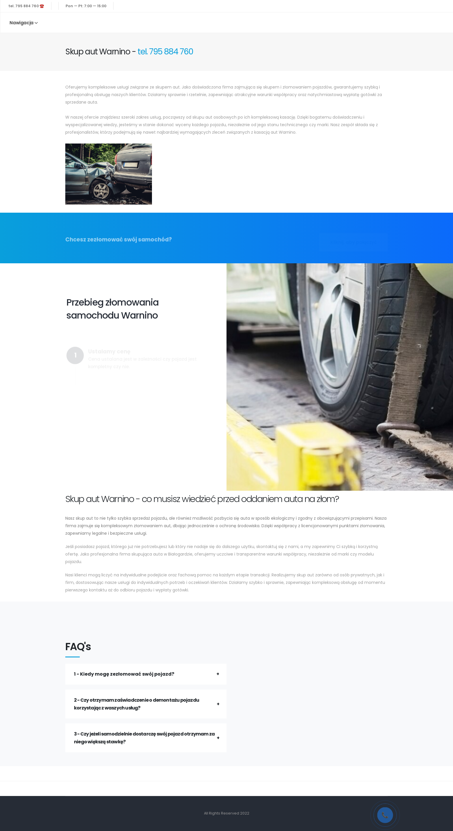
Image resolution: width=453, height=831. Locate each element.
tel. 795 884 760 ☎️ (26, 5)
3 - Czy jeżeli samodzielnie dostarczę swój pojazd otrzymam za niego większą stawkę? (144, 738)
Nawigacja (21, 23)
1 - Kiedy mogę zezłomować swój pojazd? (124, 674)
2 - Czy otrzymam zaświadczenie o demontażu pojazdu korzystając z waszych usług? (136, 704)
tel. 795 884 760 (165, 51)
